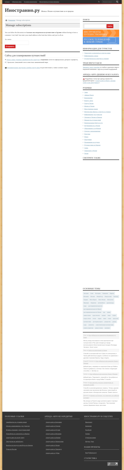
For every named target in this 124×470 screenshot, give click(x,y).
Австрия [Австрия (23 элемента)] (86, 293)
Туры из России (11, 449)
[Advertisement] (101, 223)
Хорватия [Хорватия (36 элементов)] (93, 303)
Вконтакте (88, 422)
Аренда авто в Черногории (54, 441)
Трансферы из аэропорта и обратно (18, 434)
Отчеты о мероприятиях (92, 131)
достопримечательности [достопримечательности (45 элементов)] (95, 306)
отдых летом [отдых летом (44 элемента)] (87, 318)
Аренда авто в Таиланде (54, 449)
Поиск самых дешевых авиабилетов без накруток (23, 60)
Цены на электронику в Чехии (97, 350)
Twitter (87, 434)
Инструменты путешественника (49, 2)
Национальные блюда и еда (93, 123)
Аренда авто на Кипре (53, 437)
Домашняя (11, 20)
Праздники (88, 139)
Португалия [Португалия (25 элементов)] (108, 296)
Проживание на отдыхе (92, 142)
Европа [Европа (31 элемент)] (112, 293)
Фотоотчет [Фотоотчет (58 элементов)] (110, 299)
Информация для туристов (93, 114)
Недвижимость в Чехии (92, 126)
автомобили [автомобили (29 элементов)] (101, 303)
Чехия (86, 153)
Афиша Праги (89, 95)
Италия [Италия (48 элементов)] (93, 296)
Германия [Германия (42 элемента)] (105, 293)
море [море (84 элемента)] (109, 315)
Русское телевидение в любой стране (97, 40)
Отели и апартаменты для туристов (18, 426)
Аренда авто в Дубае (52, 453)
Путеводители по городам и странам (96, 58)
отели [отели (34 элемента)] (94, 318)
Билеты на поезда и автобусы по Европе (19, 445)
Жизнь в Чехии (89, 106)
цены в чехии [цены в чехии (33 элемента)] (99, 328)
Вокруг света (88, 100)
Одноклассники (90, 437)
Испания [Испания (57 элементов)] (86, 296)
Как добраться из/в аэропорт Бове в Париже (103, 374)
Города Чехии (88, 103)
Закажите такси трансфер (91, 67)
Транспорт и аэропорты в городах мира (97, 53)
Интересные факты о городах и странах (97, 112)
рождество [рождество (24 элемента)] (107, 321)
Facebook (88, 430)
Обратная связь (17, 2)
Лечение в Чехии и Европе (93, 117)
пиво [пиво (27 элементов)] (104, 318)
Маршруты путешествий (92, 120)
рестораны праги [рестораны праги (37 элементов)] (98, 321)
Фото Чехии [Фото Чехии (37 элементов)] (102, 299)
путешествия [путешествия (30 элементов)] (87, 321)
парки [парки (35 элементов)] (99, 318)
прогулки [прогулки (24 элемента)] (115, 318)
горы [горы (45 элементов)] (85, 306)
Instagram (88, 426)
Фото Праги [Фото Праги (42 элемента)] (93, 299)
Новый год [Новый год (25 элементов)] (100, 296)
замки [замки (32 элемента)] (108, 312)
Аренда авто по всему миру (15, 437)
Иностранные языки (91, 109)
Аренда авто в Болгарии (54, 422)
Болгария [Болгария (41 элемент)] (98, 293)
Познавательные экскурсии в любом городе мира (23, 68)
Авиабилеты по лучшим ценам (16, 422)
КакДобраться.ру (91, 453)
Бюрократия (88, 98)
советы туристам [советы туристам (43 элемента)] (88, 328)
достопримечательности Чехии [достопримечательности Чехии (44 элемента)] (92, 312)
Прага (86, 137)
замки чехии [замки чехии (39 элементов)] (87, 315)
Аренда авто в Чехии (53, 445)
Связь (86, 148)
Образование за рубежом (92, 128)
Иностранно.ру (22, 10)
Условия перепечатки (30, 2)
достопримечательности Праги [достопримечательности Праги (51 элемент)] (92, 309)
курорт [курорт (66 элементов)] (104, 315)
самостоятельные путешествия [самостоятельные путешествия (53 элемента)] (104, 324)
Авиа (86, 92)
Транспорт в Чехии (90, 151)
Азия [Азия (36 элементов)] (91, 293)
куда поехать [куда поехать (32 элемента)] (96, 315)
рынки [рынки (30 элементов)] (114, 321)
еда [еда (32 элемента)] (104, 312)
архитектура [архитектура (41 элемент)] (110, 303)
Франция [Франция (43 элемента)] (86, 303)
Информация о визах (91, 56)
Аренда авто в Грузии (53, 430)
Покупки (87, 134)
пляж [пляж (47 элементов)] (109, 318)
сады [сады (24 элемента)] (85, 324)
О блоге (7, 2)
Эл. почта (8, 39)
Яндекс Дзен (89, 441)
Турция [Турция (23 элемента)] (86, 299)
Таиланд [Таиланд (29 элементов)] (115, 296)
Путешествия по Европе (92, 145)
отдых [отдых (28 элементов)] (114, 315)
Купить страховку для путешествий (18, 430)
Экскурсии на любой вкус (14, 441)
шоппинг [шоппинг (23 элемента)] (107, 328)
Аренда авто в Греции (53, 426)
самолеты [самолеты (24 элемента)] (91, 324)
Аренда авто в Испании (53, 434)
